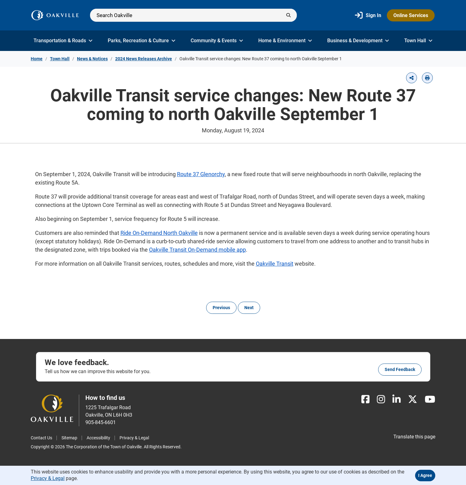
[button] (411, 77)
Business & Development (358, 40)
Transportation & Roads (63, 40)
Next (249, 307)
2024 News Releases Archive (143, 58)
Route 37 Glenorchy (201, 174)
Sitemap (69, 437)
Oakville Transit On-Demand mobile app (197, 249)
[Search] (193, 15)
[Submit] (288, 15)
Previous (221, 307)
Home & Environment (285, 40)
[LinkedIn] (396, 399)
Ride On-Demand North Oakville (159, 233)
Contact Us (41, 437)
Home (37, 58)
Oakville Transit (274, 263)
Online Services (410, 15)
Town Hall (418, 40)
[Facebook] (365, 399)
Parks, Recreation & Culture (141, 40)
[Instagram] (381, 399)
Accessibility (98, 437)
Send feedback (400, 369)
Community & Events (217, 40)
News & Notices (92, 58)
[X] (412, 399)
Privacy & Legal (134, 437)
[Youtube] (430, 399)
